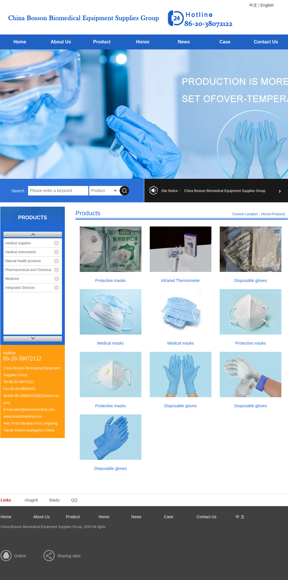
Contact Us (266, 41)
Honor (142, 41)
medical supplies (18, 243)
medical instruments (20, 252)
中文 (253, 5)
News (184, 41)
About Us (60, 41)
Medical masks (110, 343)
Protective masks (110, 280)
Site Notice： (171, 191)
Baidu (54, 500)
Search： (19, 191)
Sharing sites (69, 556)
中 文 (240, 516)
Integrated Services (20, 288)
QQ (74, 500)
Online (20, 556)
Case (224, 41)
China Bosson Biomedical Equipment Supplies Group (225, 191)
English (267, 5)
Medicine (12, 279)
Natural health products (23, 261)
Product (101, 41)
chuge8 (31, 500)
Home (19, 41)
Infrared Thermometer (180, 280)
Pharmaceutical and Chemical (28, 270)
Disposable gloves (250, 280)
